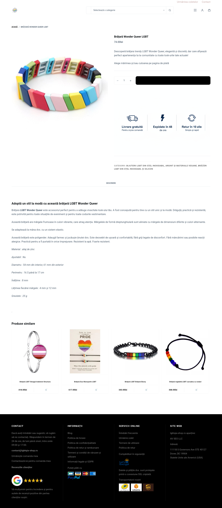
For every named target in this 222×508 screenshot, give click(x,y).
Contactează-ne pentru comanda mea (31, 461)
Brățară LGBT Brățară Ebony (135, 382)
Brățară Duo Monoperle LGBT (85, 382)
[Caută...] (88, 10)
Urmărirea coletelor (187, 1)
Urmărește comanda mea (25, 456)
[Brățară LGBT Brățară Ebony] (135, 351)
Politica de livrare (76, 438)
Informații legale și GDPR (81, 461)
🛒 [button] (46, 390)
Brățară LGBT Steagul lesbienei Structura (35, 382)
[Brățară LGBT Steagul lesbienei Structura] (35, 351)
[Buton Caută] (170, 10)
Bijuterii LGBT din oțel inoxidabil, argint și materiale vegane (161, 166)
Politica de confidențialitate (82, 443)
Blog (70, 433)
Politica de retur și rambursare (83, 447)
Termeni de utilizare (129, 443)
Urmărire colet (126, 438)
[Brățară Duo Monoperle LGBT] (85, 351)
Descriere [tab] (111, 183)
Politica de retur (127, 447)
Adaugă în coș (173, 80)
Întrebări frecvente (128, 433)
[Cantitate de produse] (124, 80)
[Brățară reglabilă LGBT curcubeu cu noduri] (185, 351)
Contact (206, 1)
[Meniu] (195, 10)
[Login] (202, 10)
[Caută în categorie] (128, 10)
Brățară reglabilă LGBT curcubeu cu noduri (185, 382)
